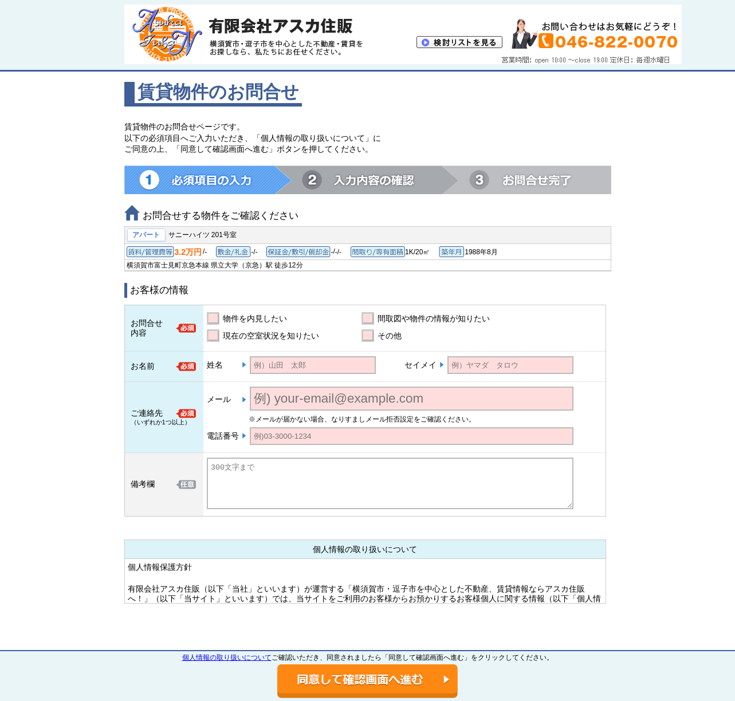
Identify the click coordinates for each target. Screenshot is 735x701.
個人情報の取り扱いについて (227, 657)
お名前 (143, 366)
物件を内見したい (255, 318)
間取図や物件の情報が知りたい (434, 318)
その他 (390, 335)
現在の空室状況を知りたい (271, 335)
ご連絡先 (147, 413)
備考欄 (143, 484)
